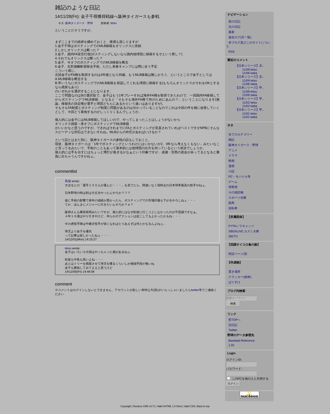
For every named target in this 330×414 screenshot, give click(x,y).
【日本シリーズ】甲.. (249, 87)
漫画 (231, 166)
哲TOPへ (234, 319)
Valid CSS (189, 406)
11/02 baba (249, 106)
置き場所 (234, 271)
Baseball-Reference (241, 340)
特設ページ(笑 (237, 253)
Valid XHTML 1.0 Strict (169, 406)
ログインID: (234, 359)
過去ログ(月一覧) (239, 37)
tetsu (114, 23)
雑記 (231, 139)
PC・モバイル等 (239, 176)
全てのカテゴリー (240, 134)
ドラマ (232, 155)
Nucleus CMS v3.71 (144, 406)
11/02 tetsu (249, 102)
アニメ (232, 150)
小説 (231, 171)
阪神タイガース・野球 (79, 23)
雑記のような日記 (77, 7)
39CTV (233, 236)
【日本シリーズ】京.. (249, 65)
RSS (231, 51)
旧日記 (232, 325)
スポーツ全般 (237, 197)
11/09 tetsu (249, 69)
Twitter (232, 330)
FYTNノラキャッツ (241, 226)
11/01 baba (249, 117)
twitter (195, 290)
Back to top (203, 406)
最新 (231, 32)
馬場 (68, 181)
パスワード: (234, 368)
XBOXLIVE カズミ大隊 (243, 231)
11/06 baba (249, 73)
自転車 (232, 208)
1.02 (231, 345)
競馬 (231, 203)
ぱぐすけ (234, 282)
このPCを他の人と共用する (250, 378)
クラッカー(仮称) (239, 277)
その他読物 (235, 192)
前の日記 (234, 21)
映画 (231, 160)
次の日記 (234, 26)
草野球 (232, 187)
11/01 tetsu (249, 113)
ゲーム (232, 182)
